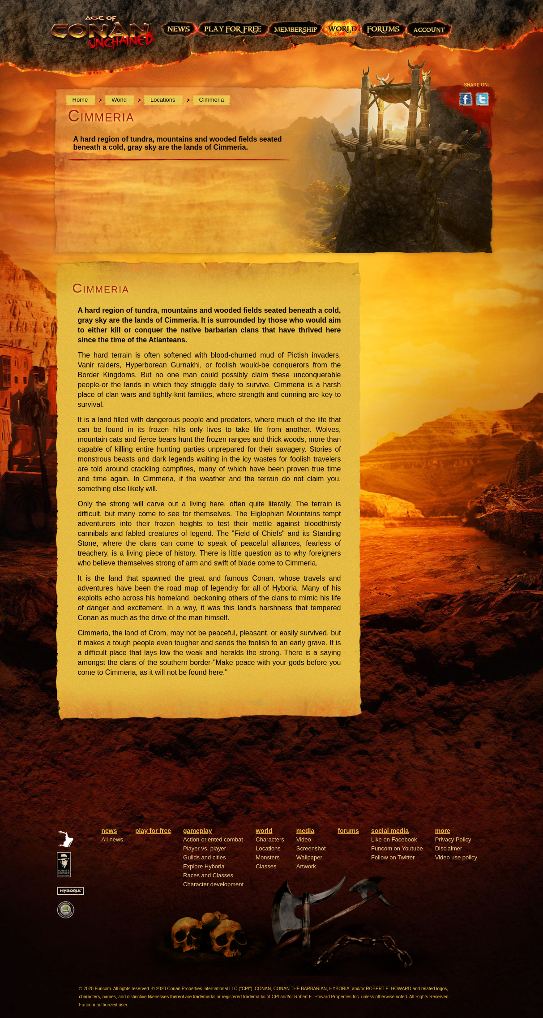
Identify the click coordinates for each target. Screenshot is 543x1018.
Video (303, 839)
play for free (153, 830)
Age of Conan (105, 39)
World (120, 99)
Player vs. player (204, 848)
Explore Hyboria (204, 866)
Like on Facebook (394, 839)
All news (112, 839)
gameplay (197, 830)
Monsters (267, 857)
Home (81, 99)
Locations (163, 99)
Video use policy (456, 857)
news (109, 830)
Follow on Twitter (393, 857)
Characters (270, 839)
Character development (213, 884)
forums (348, 830)
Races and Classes (208, 875)
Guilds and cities (204, 857)
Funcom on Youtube (397, 848)
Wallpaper (309, 857)
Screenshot (311, 848)
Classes (266, 866)
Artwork (306, 866)
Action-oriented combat (213, 839)
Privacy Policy (453, 839)
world (264, 830)
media (305, 830)
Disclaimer (448, 848)
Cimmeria (212, 99)
